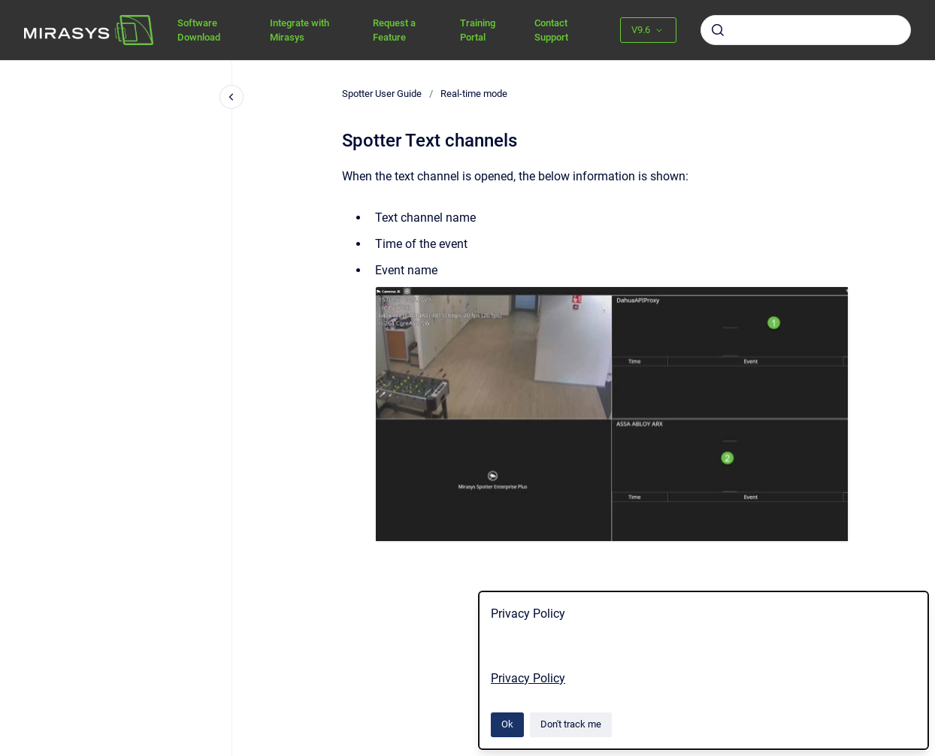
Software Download (198, 30)
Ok (507, 724)
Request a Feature (394, 30)
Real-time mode (473, 93)
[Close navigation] (231, 97)
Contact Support (551, 30)
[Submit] (718, 30)
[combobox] (805, 30)
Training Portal (477, 30)
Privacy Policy (528, 678)
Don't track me (570, 724)
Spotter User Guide (382, 93)
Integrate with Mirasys (299, 30)
